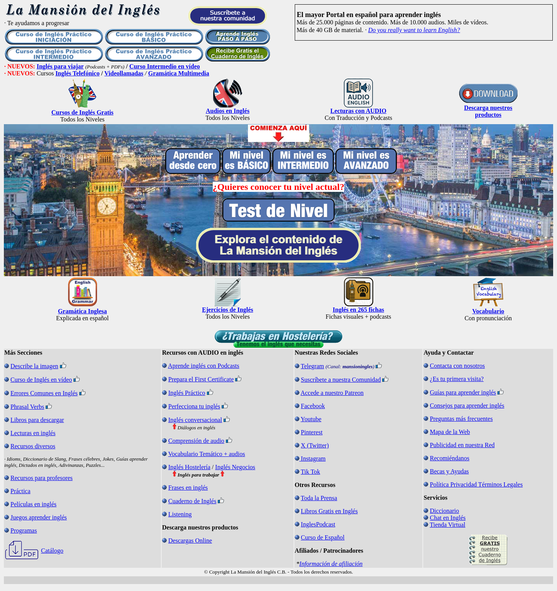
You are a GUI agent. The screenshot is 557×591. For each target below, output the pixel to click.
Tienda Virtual (447, 524)
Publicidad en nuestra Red (462, 445)
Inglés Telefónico (77, 73)
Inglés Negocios (235, 467)
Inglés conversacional (195, 420)
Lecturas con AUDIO (358, 111)
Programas (23, 530)
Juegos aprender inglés (38, 517)
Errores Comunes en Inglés (44, 393)
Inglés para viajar (60, 66)
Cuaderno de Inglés (192, 501)
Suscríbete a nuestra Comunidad (341, 379)
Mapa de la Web (450, 432)
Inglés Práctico (186, 392)
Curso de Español (323, 537)
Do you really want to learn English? (414, 30)
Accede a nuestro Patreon (332, 392)
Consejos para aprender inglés (467, 405)
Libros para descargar (37, 420)
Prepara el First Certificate (201, 379)
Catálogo (52, 550)
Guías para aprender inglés (463, 392)
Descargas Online (190, 540)
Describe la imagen (34, 366)
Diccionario (444, 510)
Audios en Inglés (227, 111)
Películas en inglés (33, 504)
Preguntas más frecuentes (461, 418)
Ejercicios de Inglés (227, 309)
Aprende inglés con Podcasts (203, 365)
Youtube (311, 419)
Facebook (313, 406)
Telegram (312, 366)
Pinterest (312, 432)
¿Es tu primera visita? (457, 379)
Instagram (313, 458)
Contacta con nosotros (457, 365)
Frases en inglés (188, 487)
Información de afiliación (331, 563)
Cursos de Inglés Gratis (82, 112)
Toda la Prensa (319, 498)
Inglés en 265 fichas (358, 309)
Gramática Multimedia (178, 73)
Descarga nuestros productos (488, 111)
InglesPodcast (318, 524)
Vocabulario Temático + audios (206, 454)
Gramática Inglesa (82, 311)
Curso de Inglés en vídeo (41, 379)
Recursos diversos (32, 446)
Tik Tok (310, 471)
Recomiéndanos (449, 458)
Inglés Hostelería (189, 467)
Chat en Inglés (447, 517)
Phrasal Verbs (27, 406)
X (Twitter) (315, 445)
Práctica (20, 491)
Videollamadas (124, 73)
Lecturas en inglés (32, 433)
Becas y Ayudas (449, 471)
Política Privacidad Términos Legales (476, 484)
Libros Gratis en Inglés (329, 511)
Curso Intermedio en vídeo (164, 66)
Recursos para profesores (41, 478)
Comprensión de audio (196, 440)
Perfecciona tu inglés (194, 406)
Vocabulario (488, 311)
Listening (179, 514)
